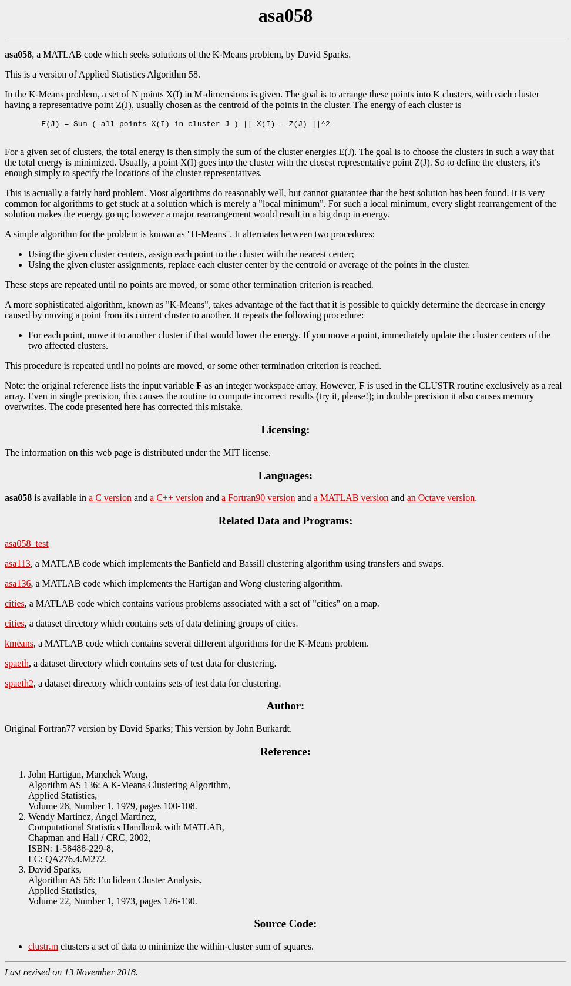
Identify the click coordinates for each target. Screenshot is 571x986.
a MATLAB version (351, 501)
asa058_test (27, 547)
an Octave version (441, 501)
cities (15, 607)
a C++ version (176, 501)
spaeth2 (19, 687)
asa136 (18, 587)
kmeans (19, 647)
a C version (110, 501)
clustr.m (43, 950)
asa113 (18, 567)
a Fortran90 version (258, 501)
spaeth (17, 667)
